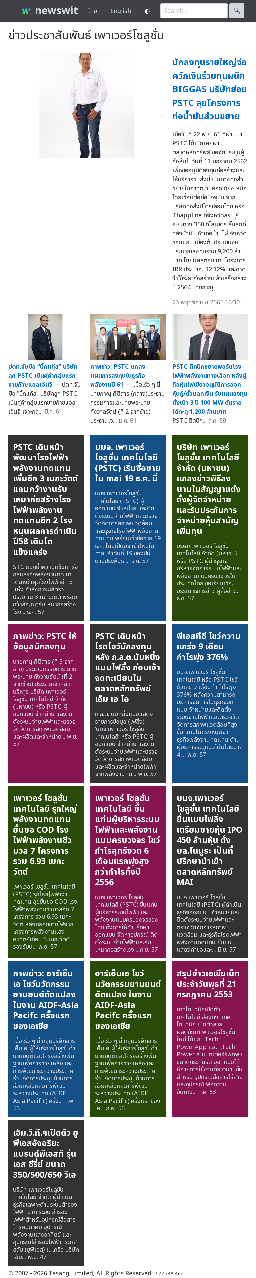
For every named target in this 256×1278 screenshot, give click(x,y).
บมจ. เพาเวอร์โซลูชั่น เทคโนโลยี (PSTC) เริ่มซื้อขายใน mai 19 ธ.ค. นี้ (128, 463)
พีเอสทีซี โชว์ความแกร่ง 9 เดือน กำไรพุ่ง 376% (209, 647)
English (120, 11)
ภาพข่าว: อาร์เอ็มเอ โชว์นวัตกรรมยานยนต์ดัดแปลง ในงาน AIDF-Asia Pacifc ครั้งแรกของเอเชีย (46, 1000)
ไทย (92, 11)
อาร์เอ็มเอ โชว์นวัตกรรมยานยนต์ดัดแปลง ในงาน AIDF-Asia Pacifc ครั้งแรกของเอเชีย (128, 1000)
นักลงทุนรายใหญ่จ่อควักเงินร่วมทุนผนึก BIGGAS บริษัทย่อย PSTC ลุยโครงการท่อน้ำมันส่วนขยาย (209, 89)
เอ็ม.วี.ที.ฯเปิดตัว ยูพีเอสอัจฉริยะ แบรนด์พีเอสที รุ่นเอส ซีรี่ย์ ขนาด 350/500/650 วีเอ (45, 1154)
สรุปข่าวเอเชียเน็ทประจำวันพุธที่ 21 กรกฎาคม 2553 (208, 984)
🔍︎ (237, 10)
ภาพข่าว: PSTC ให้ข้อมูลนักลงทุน (45, 641)
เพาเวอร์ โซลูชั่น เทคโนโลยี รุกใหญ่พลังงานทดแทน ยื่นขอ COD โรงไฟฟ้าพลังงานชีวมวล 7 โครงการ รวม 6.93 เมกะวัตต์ (45, 835)
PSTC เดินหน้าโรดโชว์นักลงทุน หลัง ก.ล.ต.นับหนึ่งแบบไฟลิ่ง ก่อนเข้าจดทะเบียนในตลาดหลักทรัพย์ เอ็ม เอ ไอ (127, 668)
